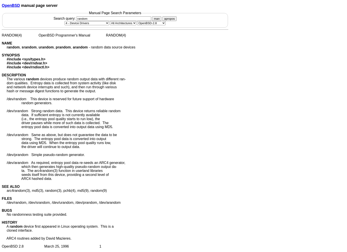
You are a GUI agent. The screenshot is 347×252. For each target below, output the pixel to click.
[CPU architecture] (123, 23)
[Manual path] (151, 23)
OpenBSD (11, 5)
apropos (169, 18)
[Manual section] (87, 23)
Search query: (103, 18)
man (157, 18)
